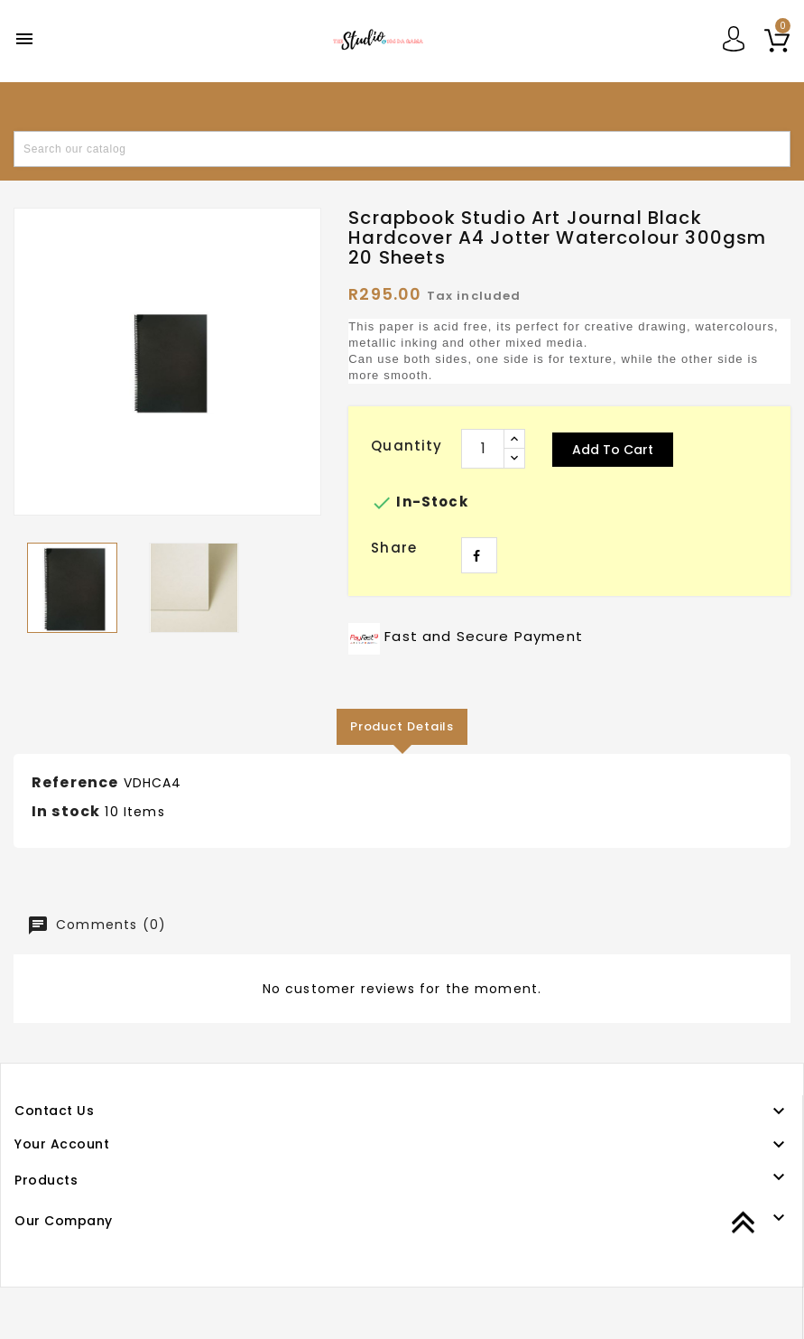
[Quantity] (482, 449)
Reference (75, 782)
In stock (66, 811)
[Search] (402, 149)
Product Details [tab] (402, 726)
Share (479, 555)
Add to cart (612, 450)
